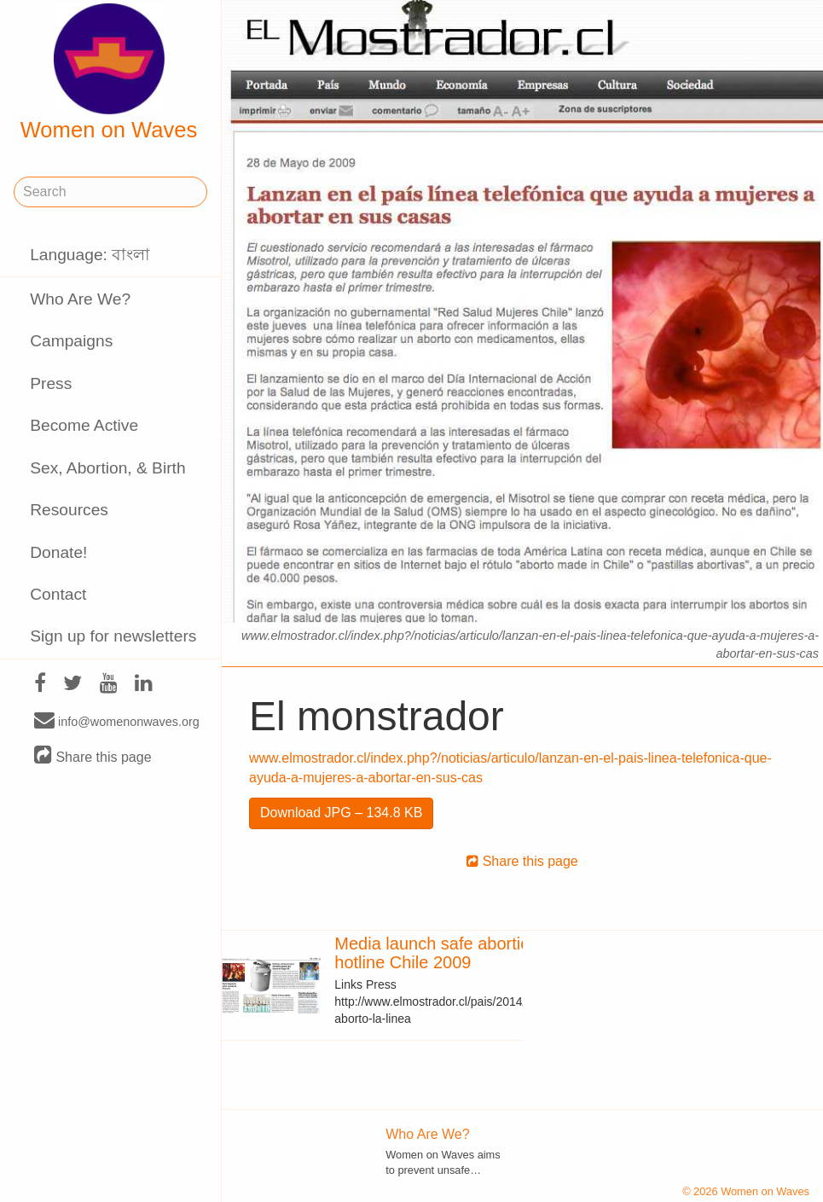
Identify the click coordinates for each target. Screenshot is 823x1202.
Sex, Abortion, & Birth (107, 468)
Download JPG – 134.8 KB (341, 812)
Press (51, 383)
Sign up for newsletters (113, 636)
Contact (58, 594)
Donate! (58, 552)
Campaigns (71, 341)
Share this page (93, 756)
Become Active (84, 425)
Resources (69, 510)
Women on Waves (109, 72)
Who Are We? (80, 299)
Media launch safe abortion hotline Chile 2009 (436, 953)
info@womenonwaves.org (117, 720)
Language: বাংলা (90, 255)
